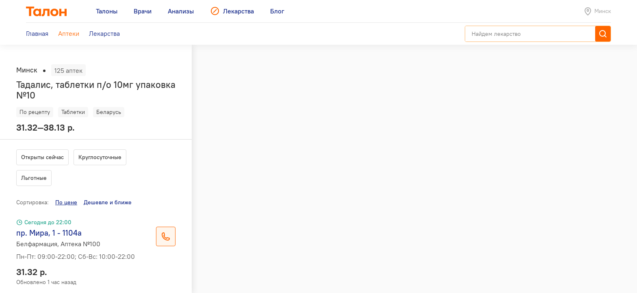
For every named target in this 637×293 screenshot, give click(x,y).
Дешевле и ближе (108, 202)
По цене (66, 202)
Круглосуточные (99, 157)
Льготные (34, 177)
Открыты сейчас (42, 157)
